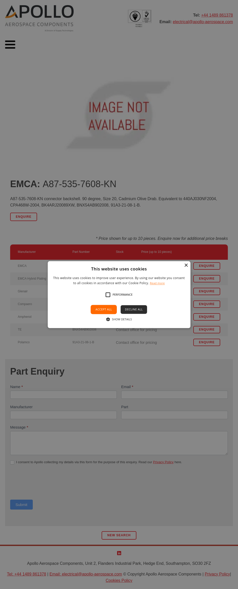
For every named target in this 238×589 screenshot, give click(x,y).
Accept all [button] (104, 309)
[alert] (119, 294)
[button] (108, 295)
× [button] (186, 265)
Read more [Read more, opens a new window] (157, 283)
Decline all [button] (134, 309)
